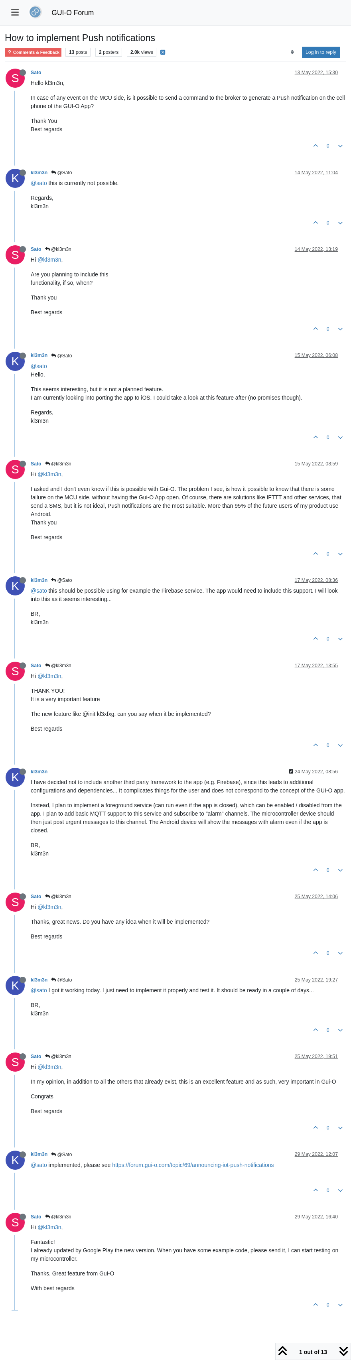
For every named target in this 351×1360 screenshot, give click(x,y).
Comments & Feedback (33, 52)
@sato (39, 183)
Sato (36, 72)
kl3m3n (39, 172)
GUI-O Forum (72, 13)
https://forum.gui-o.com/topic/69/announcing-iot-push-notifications (193, 1165)
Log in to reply (321, 52)
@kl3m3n (58, 249)
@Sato (61, 172)
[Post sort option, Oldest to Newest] (292, 52)
